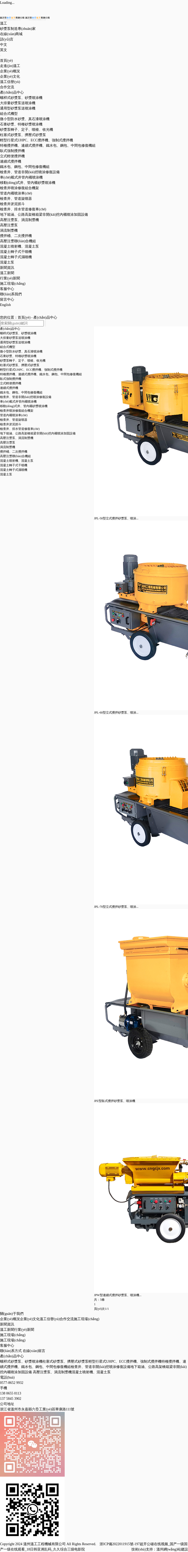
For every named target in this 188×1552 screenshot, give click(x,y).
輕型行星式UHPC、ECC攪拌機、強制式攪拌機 (36, 140)
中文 (3, 45)
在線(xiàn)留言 (34, 1351)
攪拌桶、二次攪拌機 (13, 451)
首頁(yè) (6, 60)
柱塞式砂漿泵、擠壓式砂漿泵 (65, 1361)
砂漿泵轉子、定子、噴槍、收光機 (26, 129)
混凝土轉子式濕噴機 (16, 257)
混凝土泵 (7, 262)
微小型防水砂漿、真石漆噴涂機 (25, 119)
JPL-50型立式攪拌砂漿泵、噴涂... (116, 518)
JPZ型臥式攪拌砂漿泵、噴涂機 (114, 1101)
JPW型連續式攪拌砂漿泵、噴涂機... (118, 1295)
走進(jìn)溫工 (10, 66)
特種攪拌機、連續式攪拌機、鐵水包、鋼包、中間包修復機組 (48, 145)
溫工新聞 (7, 273)
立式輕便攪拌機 (12, 156)
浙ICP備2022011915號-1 (118, 1544)
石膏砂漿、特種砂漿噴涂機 (21, 124)
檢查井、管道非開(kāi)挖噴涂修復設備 (30, 172)
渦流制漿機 (9, 230)
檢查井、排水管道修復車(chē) (20, 429)
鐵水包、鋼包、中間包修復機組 (25, 167)
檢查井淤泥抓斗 (12, 204)
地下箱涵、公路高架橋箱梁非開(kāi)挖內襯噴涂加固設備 (38, 433)
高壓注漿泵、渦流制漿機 (16, 438)
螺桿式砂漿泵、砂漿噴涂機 (21, 1361)
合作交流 (7, 87)
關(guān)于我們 (12, 1314)
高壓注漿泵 (9, 225)
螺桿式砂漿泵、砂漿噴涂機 (18, 333)
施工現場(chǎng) (13, 283)
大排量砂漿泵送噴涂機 (17, 103)
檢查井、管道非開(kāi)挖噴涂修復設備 (100, 1367)
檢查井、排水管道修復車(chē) (23, 209)
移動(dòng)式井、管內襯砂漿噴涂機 (24, 406)
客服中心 (7, 289)
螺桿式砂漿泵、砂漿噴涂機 (21, 98)
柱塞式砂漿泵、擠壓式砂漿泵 (19, 365)
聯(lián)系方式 (11, 1351)
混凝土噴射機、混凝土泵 (16, 460)
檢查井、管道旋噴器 (13, 420)
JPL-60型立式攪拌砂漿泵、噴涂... (116, 712)
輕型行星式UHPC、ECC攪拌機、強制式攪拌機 (31, 369)
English (5, 305)
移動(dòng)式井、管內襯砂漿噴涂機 (27, 183)
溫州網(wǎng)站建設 (172, 1549)
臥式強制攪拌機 (12, 151)
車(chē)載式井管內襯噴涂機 (21, 177)
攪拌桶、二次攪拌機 (16, 236)
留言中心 (7, 299)
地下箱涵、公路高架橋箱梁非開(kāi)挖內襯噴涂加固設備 (44, 214)
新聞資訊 (7, 268)
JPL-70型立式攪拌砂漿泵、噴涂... (116, 906)
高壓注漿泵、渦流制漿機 (52, 1372)
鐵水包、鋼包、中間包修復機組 (21, 392)
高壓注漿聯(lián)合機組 (18, 241)
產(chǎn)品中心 (12, 92)
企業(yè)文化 (10, 76)
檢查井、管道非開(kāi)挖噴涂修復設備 (25, 397)
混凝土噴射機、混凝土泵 (91, 1372)
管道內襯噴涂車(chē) (16, 193)
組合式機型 (9, 114)
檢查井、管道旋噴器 (16, 199)
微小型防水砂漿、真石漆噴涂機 (21, 351)
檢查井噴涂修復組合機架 (19, 188)
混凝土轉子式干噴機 (16, 252)
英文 (3, 50)
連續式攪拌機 (10, 161)
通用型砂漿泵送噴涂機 (17, 108)
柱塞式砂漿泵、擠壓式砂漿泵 (23, 135)
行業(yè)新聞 (10, 278)
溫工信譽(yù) (10, 82)
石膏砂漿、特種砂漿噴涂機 (18, 356)
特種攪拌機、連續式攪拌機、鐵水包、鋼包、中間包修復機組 (41, 374)
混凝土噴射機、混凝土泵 (19, 246)
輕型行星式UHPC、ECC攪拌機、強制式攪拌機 (124, 1361)
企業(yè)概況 (10, 71)
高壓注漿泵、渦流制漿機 (19, 220)
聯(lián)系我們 (11, 294)
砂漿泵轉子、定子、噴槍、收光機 (22, 360)
